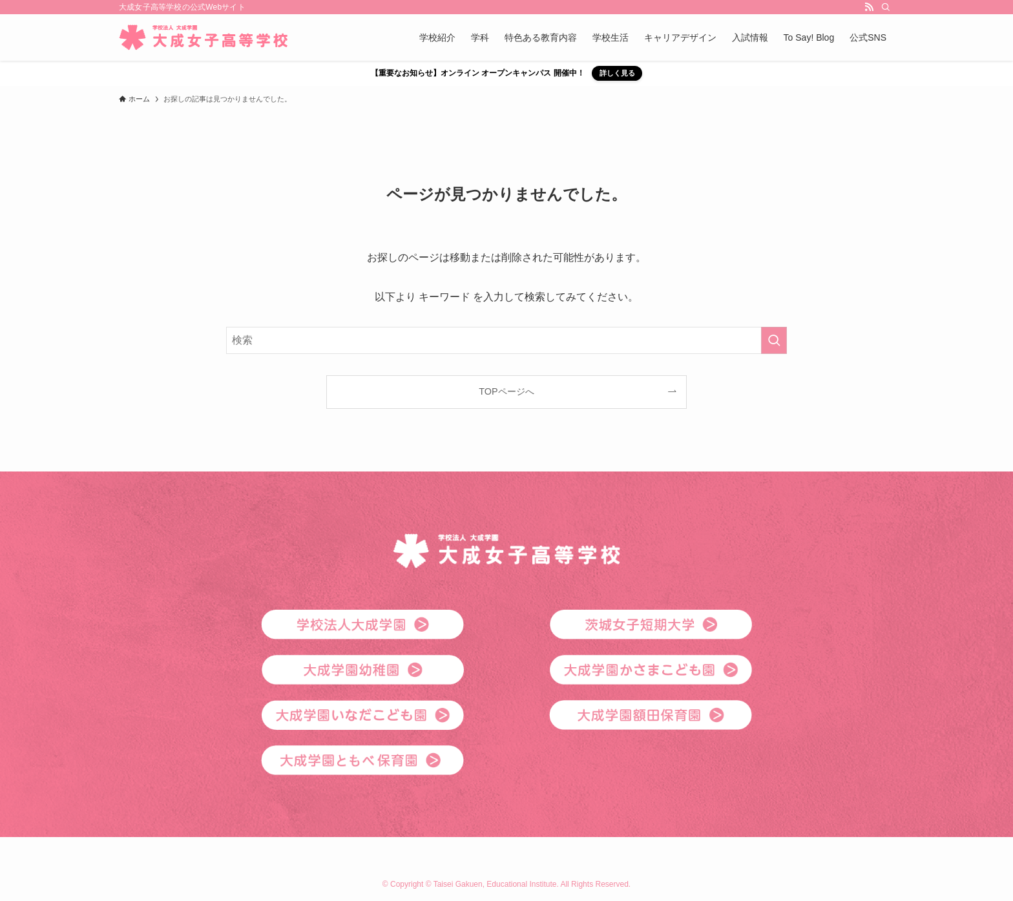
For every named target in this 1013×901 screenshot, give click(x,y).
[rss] (869, 7)
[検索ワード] (506, 340)
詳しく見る (617, 73)
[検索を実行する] (774, 340)
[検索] (885, 7)
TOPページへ (506, 391)
